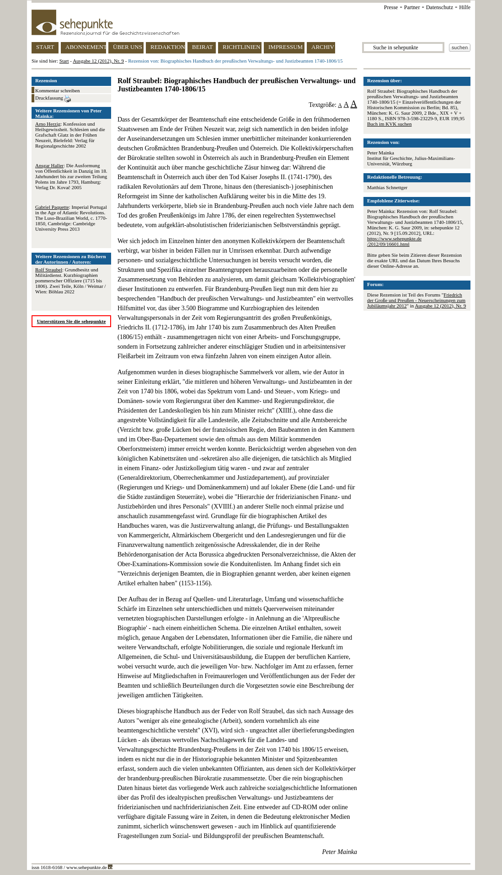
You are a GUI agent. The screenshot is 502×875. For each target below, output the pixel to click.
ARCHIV (322, 46)
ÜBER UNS (127, 46)
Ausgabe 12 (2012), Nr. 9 (98, 61)
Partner (412, 7)
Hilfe (464, 7)
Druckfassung (53, 98)
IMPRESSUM (285, 46)
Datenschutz (439, 7)
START (45, 46)
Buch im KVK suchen (389, 124)
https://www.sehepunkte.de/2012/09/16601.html (394, 241)
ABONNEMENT (85, 46)
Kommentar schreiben (57, 90)
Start (64, 61)
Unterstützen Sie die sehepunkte (71, 321)
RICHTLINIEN (241, 46)
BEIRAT (202, 46)
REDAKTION (167, 46)
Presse (391, 7)
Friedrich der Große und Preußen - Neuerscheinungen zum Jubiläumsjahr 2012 (416, 300)
